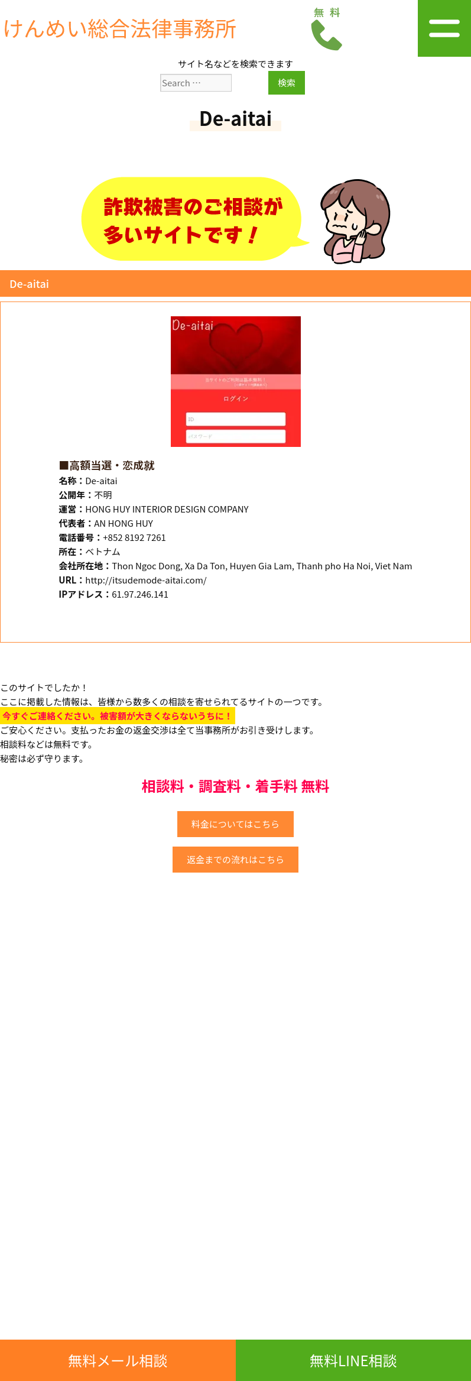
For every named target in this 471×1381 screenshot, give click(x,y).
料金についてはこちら (235, 824)
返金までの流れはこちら (235, 859)
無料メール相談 (117, 1360)
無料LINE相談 (353, 1360)
